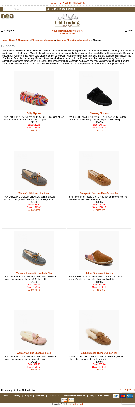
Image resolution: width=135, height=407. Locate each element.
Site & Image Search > (64, 9)
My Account (79, 3)
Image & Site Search (99, 396)
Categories (8, 30)
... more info (34, 130)
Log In (68, 3)
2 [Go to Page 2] (120, 389)
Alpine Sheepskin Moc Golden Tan (99, 353)
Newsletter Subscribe (74, 396)
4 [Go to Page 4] (125, 389)
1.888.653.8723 (67, 33)
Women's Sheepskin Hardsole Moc (34, 273)
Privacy (16, 396)
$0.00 (56, 3)
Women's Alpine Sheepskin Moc (34, 353)
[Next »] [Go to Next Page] (131, 389)
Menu (129, 30)
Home (4, 40)
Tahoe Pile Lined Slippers (99, 273)
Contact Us (54, 396)
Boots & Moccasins (19, 40)
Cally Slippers (34, 113)
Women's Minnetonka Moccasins (73, 40)
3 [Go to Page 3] (123, 389)
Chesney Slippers (99, 113)
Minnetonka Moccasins (43, 40)
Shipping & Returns (34, 396)
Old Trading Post (75, 404)
